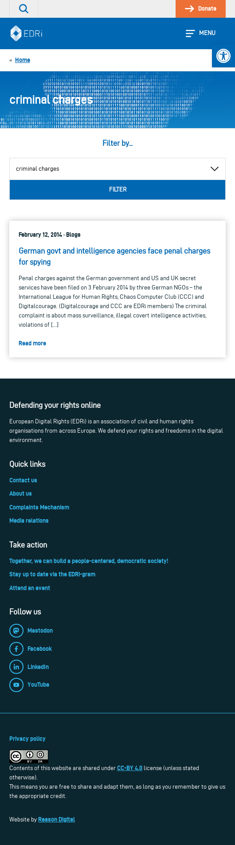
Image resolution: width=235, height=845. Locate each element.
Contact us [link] (23, 480)
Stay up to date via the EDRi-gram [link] (52, 574)
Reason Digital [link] (56, 819)
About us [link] (20, 493)
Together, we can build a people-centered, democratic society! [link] (88, 560)
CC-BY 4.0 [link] (129, 767)
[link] (223, 55)
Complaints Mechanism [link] (39, 507)
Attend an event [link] (29, 587)
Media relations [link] (29, 520)
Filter (117, 189)
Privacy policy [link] (27, 738)
